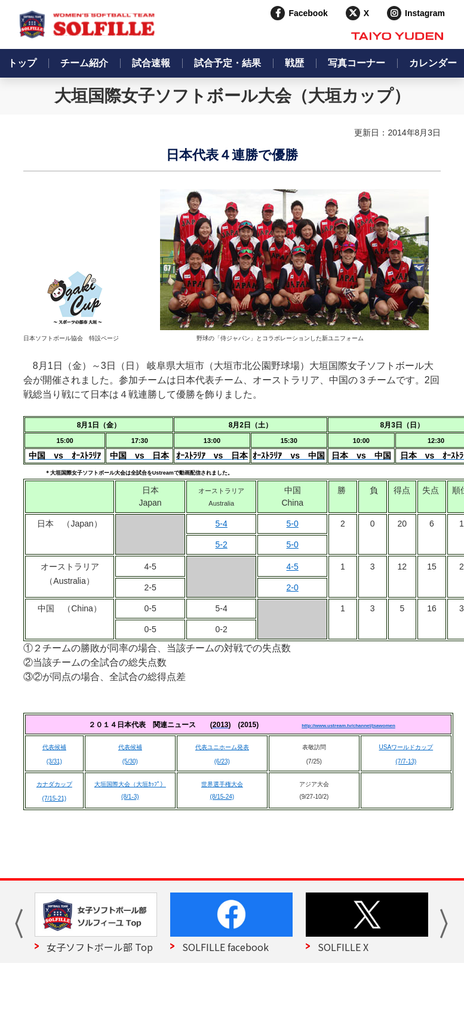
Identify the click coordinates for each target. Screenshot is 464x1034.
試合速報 (151, 63)
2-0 (293, 587)
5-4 (222, 523)
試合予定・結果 (227, 63)
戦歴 (294, 63)
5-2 (222, 544)
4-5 (293, 566)
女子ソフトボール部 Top (100, 947)
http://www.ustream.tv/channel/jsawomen (348, 725)
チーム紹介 (84, 63)
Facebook (307, 13)
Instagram (425, 13)
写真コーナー (356, 63)
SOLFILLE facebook (225, 947)
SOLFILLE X (343, 947)
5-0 (293, 523)
